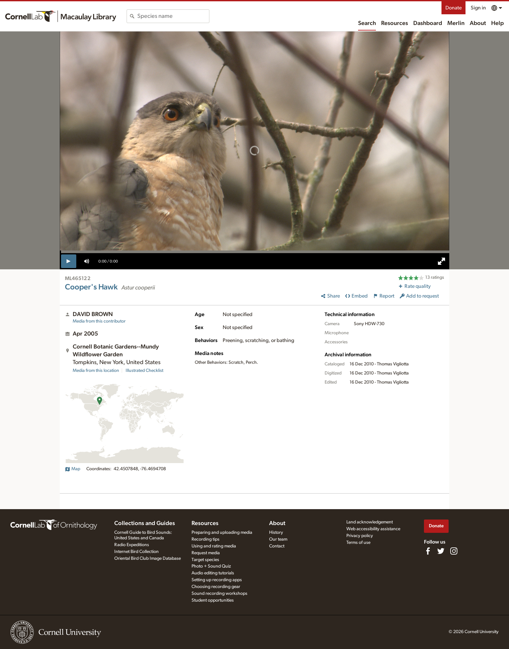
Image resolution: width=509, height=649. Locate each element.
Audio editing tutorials (213, 573)
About (478, 23)
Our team (278, 539)
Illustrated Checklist (144, 370)
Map (72, 469)
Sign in (478, 7)
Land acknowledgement (369, 522)
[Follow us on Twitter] (441, 551)
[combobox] (173, 16)
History (276, 532)
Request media (206, 553)
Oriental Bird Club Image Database (147, 558)
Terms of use (358, 542)
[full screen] (441, 261)
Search (367, 23)
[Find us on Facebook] (428, 551)
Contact (276, 546)
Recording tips (205, 539)
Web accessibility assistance (373, 529)
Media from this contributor (99, 321)
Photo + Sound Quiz (211, 566)
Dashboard (427, 23)
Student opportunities (213, 600)
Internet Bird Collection (136, 551)
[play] (68, 261)
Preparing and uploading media (222, 532)
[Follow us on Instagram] (454, 551)
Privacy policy (359, 535)
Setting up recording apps (217, 580)
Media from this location (96, 370)
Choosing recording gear (216, 586)
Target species (205, 559)
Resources (394, 23)
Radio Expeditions (131, 545)
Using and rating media (214, 546)
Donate (453, 7)
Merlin (456, 23)
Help (497, 23)
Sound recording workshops (219, 593)
